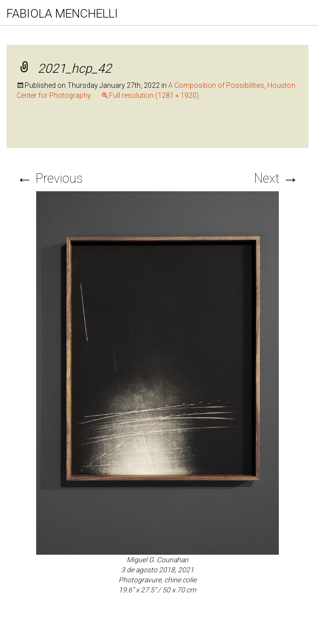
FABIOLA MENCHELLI (62, 14)
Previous (49, 178)
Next (276, 178)
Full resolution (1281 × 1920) (154, 95)
